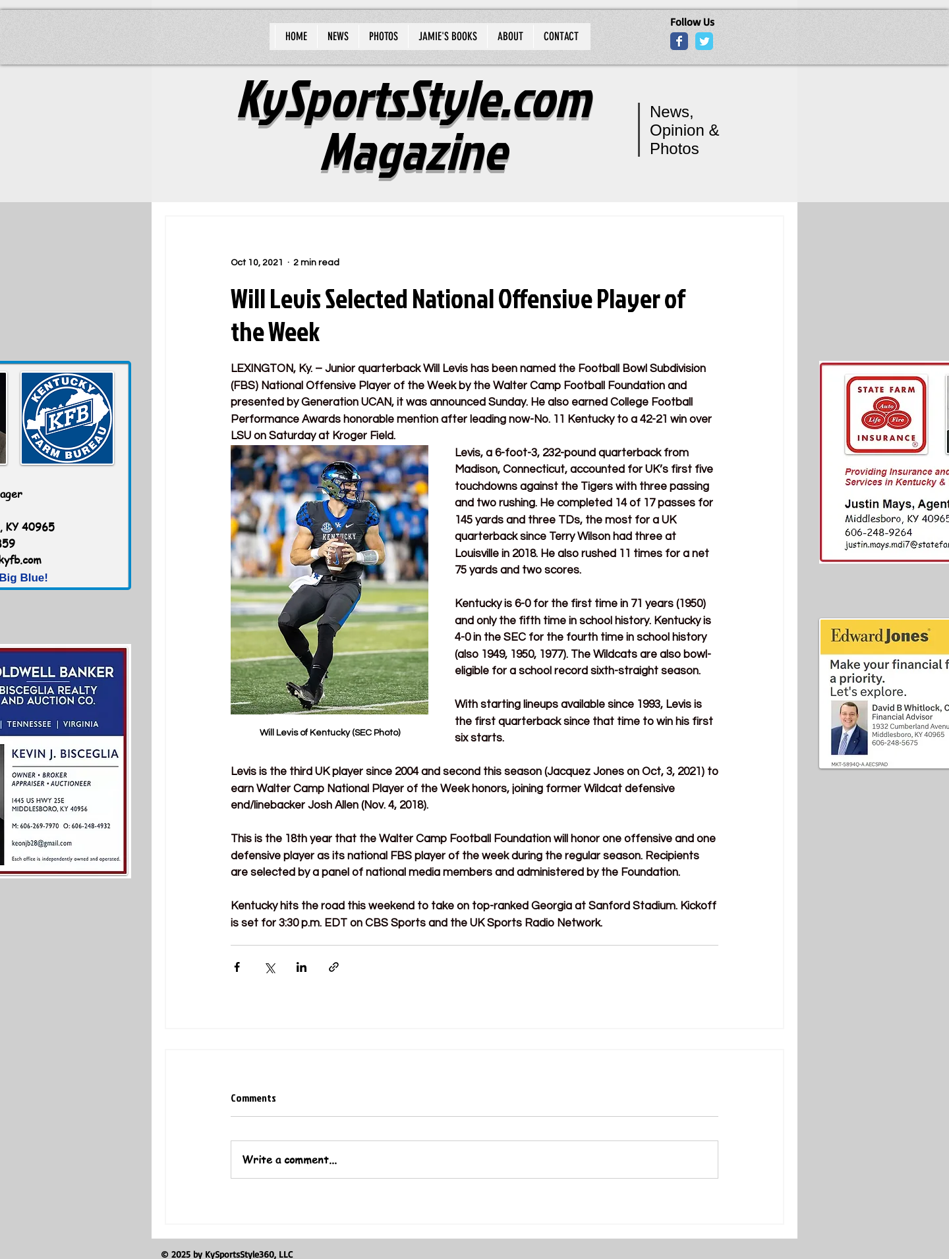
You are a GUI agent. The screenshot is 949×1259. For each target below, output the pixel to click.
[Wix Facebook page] (679, 41)
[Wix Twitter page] (704, 41)
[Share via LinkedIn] (301, 967)
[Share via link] (334, 967)
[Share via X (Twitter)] (269, 967)
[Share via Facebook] (237, 967)
